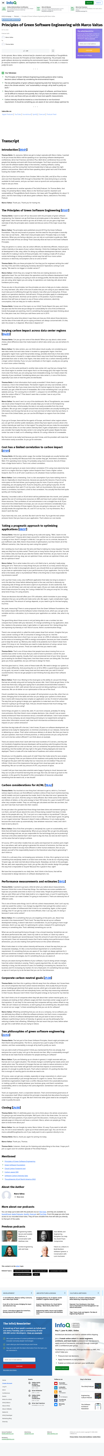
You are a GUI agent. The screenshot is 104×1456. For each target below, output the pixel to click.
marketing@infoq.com (8, 1452)
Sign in (98, 2)
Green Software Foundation (15, 1175)
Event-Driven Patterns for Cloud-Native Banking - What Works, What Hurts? (49, 1316)
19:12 (62, 889)
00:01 (23, 152)
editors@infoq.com (52, 1446)
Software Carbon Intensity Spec (16, 1186)
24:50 (16, 1118)
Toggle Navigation (4, 2)
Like (7, 50)
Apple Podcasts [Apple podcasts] (8, 117)
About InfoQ (6, 1418)
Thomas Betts (10, 44)
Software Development (22, 1285)
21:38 (48, 986)
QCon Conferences (6, 1403)
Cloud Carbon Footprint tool (15, 1179)
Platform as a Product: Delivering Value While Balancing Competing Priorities (83, 1309)
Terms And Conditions (85, 1449)
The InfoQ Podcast (40, 1281)
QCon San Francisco (38, 1415)
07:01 (6, 459)
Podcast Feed (52, 117)
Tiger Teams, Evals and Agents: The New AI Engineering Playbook (83, 1324)
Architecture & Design (11, 19)
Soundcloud (27, 117)
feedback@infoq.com (8, 1446)
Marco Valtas (10, 37)
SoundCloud (6, 1225)
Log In (5, 1399)
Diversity (5, 1434)
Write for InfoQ (7, 1411)
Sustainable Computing (58, 1281)
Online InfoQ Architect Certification (36, 1396)
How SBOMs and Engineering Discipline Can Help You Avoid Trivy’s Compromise (60, 1247)
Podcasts (16, 16)
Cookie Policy (96, 1449)
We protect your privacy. (84, 55)
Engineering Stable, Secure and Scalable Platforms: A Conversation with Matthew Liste (25, 1247)
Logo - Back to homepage (12, 2)
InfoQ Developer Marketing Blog (8, 1429)
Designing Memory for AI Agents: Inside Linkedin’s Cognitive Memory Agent (49, 1309)
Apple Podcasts (17, 1225)
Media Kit (5, 1424)
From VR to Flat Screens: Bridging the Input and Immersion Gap (17, 1316)
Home (4, 1392)
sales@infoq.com (29, 1446)
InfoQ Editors (7, 1415)
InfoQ (18, 1277)
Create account (7, 1395)
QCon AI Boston (37, 1403)
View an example (89, 38)
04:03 (6, 340)
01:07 (6, 216)
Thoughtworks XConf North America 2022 (20, 1190)
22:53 (6, 1045)
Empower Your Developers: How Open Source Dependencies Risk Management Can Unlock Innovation (84, 1317)
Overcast (42, 117)
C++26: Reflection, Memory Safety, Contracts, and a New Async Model (17, 1309)
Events (5, 1408)
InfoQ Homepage (7, 16)
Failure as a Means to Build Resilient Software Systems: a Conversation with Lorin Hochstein (61, 1262)
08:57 (23, 537)
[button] (89, 50)
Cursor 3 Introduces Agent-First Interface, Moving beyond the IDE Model (17, 1322)
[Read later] (13, 50)
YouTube (43, 1225)
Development (9, 1304)
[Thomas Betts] (3, 43)
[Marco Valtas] (3, 36)
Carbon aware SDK (12, 1183)
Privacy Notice (74, 1449)
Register (89, 2)
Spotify (35, 117)
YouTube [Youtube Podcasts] (18, 117)
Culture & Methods (78, 1304)
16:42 (49, 793)
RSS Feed (43, 1222)
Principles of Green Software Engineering (20, 1172)
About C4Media (7, 1421)
